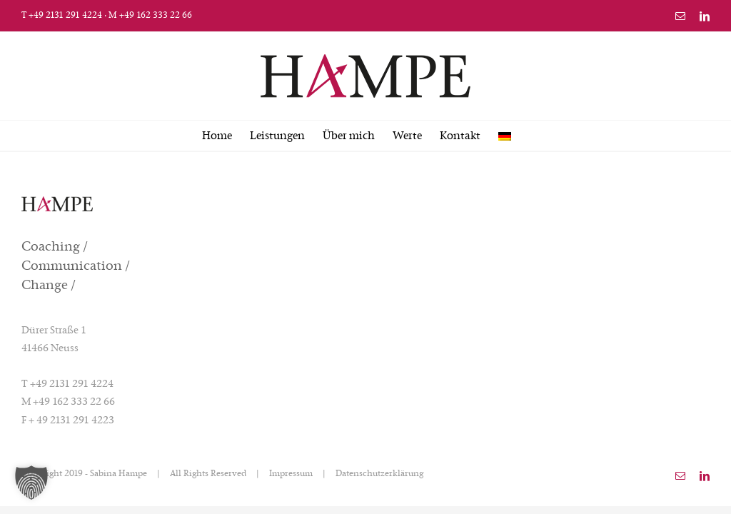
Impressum (291, 474)
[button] (31, 482)
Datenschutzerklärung (379, 474)
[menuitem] (504, 136)
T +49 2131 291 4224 (61, 15)
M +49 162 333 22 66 (150, 15)
